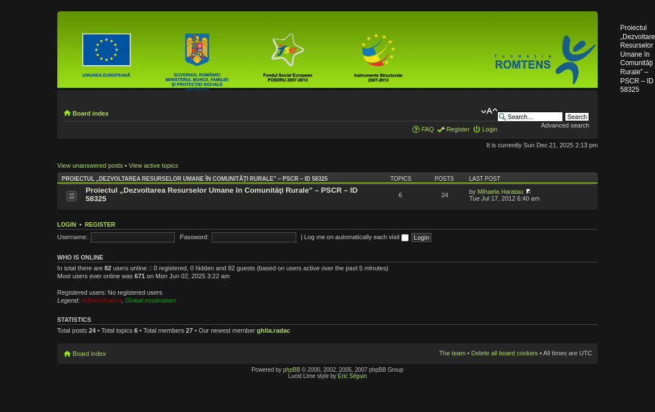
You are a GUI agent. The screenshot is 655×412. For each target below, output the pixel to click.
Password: (194, 236)
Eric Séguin (352, 376)
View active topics (153, 165)
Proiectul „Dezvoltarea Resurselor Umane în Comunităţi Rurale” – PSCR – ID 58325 (195, 179)
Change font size (489, 111)
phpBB (291, 370)
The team (452, 353)
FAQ (427, 129)
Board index (91, 113)
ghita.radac (274, 330)
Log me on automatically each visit (356, 236)
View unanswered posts (90, 165)
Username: (72, 236)
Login (489, 129)
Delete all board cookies (504, 353)
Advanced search (565, 125)
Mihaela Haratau (500, 191)
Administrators (101, 300)
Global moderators (151, 300)
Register (457, 129)
